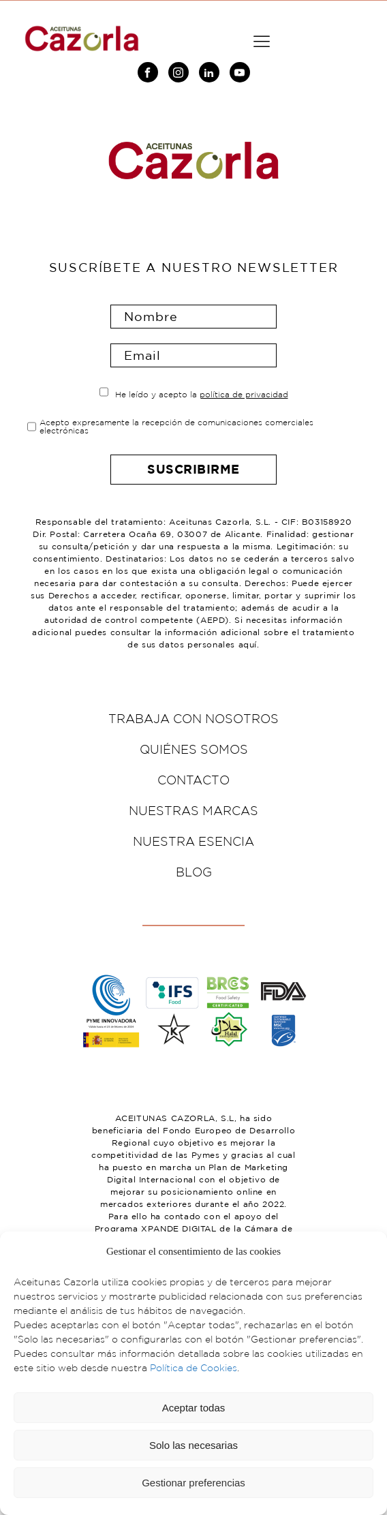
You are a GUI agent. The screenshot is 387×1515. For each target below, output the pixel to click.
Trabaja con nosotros (193, 718)
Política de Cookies (193, 1367)
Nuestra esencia (193, 841)
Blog (194, 871)
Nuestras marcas (193, 810)
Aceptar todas (194, 1407)
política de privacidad (244, 394)
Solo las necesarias (193, 1445)
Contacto (193, 779)
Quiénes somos (194, 749)
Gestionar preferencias (193, 1482)
